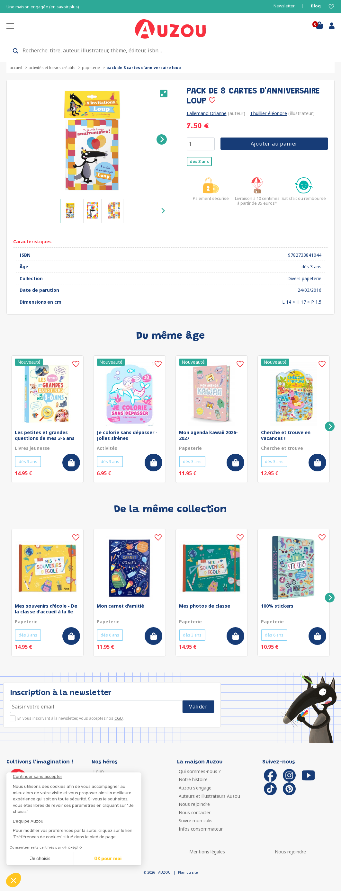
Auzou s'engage (195, 788)
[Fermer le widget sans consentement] (77, 776)
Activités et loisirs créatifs (52, 67)
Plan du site (188, 872)
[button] (13, 880)
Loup (98, 771)
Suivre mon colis (195, 820)
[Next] (161, 139)
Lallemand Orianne (207, 113)
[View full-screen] (163, 93)
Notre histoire (193, 779)
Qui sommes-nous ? (200, 771)
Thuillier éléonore (268, 113)
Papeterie (91, 67)
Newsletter (284, 6)
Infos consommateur (201, 829)
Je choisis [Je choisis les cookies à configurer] (40, 858)
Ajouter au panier (274, 143)
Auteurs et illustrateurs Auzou (209, 796)
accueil (16, 67)
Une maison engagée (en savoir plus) (42, 6)
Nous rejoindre (194, 804)
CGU (118, 718)
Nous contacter (195, 812)
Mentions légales (207, 852)
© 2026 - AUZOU (157, 872)
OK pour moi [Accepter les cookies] (107, 858)
